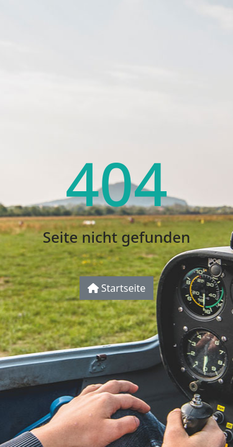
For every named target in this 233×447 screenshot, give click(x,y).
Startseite (117, 288)
